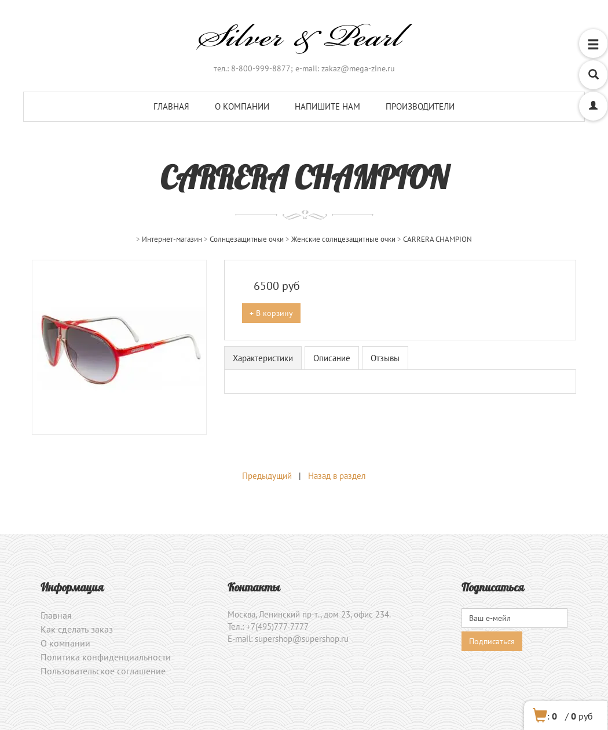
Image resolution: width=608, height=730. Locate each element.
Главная (171, 106)
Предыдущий (267, 475)
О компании (242, 106)
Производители (420, 106)
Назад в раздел (337, 475)
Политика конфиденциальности (106, 657)
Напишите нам (327, 106)
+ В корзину (271, 313)
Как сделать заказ (77, 629)
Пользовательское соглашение (103, 671)
